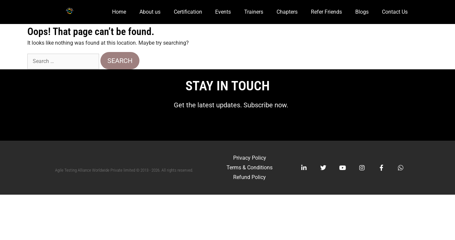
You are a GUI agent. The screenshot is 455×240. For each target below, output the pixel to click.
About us (149, 12)
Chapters (287, 12)
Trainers (253, 12)
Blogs (362, 12)
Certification (188, 12)
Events (223, 12)
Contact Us (395, 12)
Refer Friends (326, 12)
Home (119, 12)
